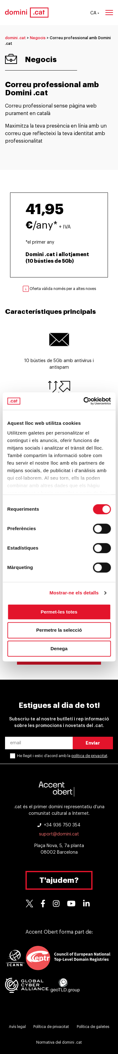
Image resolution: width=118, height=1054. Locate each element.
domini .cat (15, 38)
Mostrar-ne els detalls (73, 592)
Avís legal (17, 1027)
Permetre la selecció (59, 630)
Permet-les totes (59, 611)
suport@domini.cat (59, 834)
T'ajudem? (59, 880)
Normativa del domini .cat (59, 1042)
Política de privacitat (51, 1027)
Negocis (38, 38)
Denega (58, 648)
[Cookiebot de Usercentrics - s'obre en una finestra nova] (84, 401)
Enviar (93, 743)
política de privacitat (89, 756)
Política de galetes (93, 1027)
